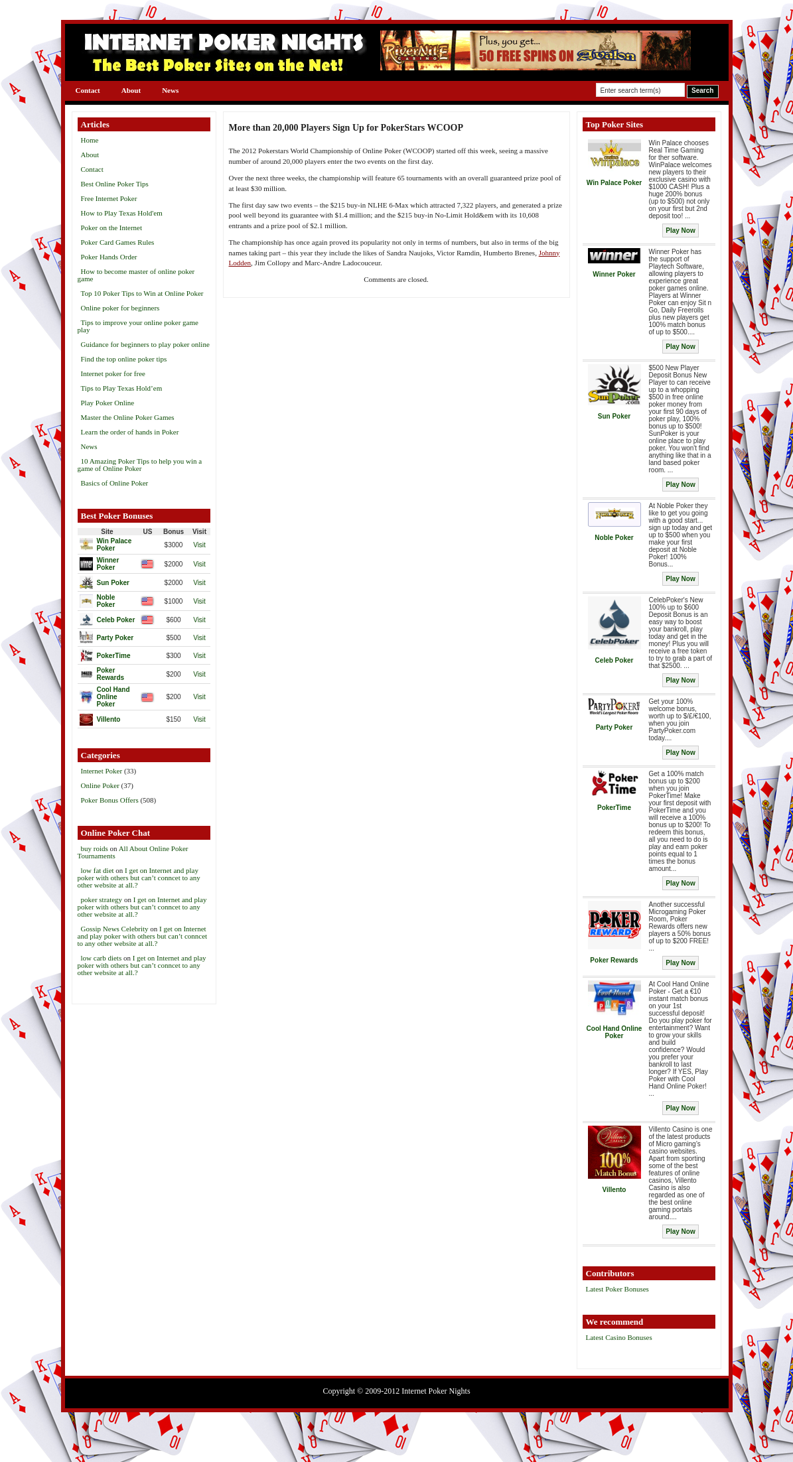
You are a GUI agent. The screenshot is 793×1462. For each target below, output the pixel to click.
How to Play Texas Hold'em (122, 213)
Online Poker (100, 785)
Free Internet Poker (109, 198)
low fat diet (97, 870)
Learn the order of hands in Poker (130, 432)
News (170, 90)
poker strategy (102, 899)
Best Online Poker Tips (115, 184)
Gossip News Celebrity (115, 929)
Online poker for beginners (120, 308)
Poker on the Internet (112, 228)
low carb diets (101, 958)
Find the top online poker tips (124, 359)
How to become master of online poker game (136, 275)
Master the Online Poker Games (128, 417)
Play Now (680, 230)
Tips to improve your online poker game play (138, 326)
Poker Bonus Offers (110, 800)
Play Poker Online (108, 403)
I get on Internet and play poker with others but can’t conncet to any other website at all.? (139, 877)
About (131, 90)
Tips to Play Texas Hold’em (122, 388)
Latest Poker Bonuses (617, 1289)
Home (90, 140)
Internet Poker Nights (435, 1391)
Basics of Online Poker (115, 483)
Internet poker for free (113, 373)
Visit (199, 545)
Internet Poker (102, 771)
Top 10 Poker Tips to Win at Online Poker (142, 293)
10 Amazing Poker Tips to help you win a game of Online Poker (140, 464)
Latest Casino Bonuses (619, 1337)
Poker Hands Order (109, 257)
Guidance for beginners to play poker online (145, 344)
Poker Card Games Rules (118, 242)
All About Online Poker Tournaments (133, 852)
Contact (88, 90)
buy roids (94, 848)
